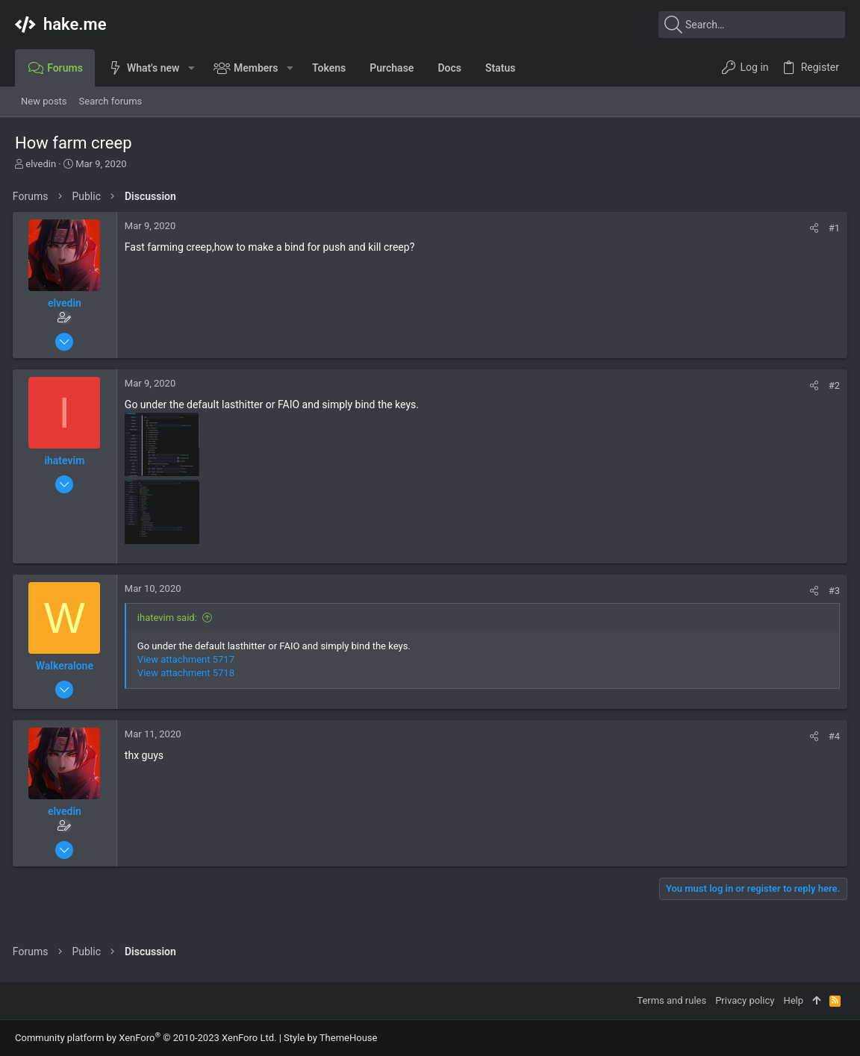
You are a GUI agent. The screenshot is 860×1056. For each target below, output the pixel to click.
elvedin (40, 163)
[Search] (751, 24)
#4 (832, 736)
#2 (832, 385)
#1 (832, 228)
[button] (191, 68)
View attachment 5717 (188, 659)
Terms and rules (671, 1000)
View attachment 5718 (188, 672)
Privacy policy (744, 1000)
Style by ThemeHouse (330, 1037)
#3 (832, 590)
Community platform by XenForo (145, 1037)
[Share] (812, 228)
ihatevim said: (169, 617)
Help (793, 1000)
